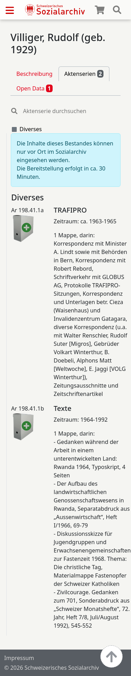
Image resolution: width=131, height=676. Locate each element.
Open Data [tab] (34, 88)
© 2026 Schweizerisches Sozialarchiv (51, 667)
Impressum (19, 658)
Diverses (31, 129)
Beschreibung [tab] (34, 74)
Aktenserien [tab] (84, 74)
